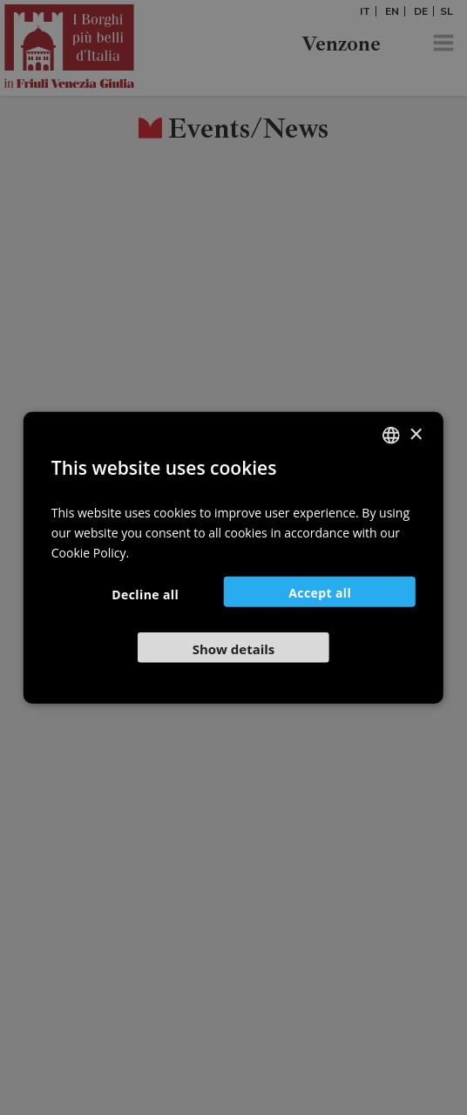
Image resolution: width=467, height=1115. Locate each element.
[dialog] (233, 557)
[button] (233, 647)
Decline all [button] (145, 593)
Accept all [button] (319, 592)
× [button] (415, 434)
